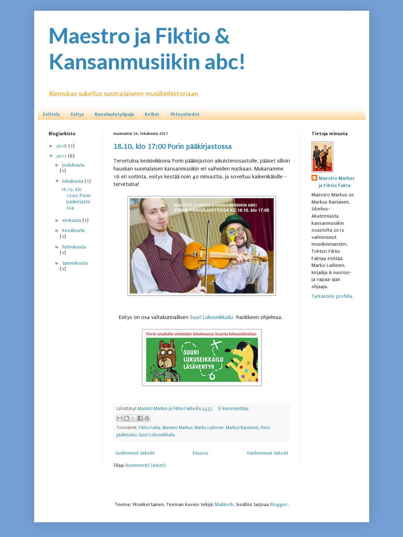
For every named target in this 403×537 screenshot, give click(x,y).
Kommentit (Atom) (146, 465)
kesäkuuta (73, 230)
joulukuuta (73, 165)
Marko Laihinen (209, 427)
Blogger (278, 504)
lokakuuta (73, 181)
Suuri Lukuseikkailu (211, 317)
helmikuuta (74, 247)
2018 (62, 146)
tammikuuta (75, 263)
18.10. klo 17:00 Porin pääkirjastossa (172, 146)
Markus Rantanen (242, 427)
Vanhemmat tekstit (267, 453)
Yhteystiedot (185, 114)
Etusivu (200, 453)
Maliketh (224, 504)
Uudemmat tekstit (135, 453)
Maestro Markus (177, 427)
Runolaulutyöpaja (114, 114)
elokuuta (72, 220)
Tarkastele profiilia (332, 296)
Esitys (77, 114)
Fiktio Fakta (149, 427)
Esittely (51, 114)
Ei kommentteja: (233, 408)
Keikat (152, 114)
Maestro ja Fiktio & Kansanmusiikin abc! (147, 48)
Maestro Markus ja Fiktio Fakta (336, 182)
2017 (62, 156)
